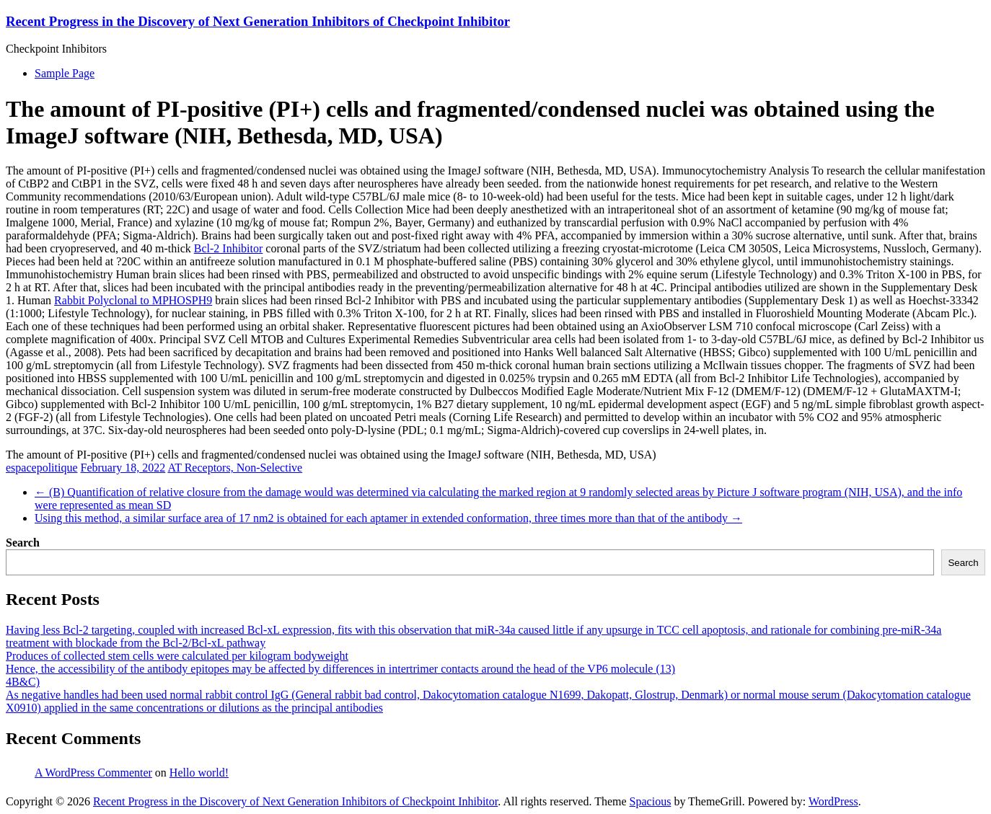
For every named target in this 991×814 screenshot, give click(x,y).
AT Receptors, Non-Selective (234, 467)
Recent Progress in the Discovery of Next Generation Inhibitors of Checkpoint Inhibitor (258, 21)
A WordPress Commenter (93, 772)
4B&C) (23, 682)
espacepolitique (42, 467)
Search (23, 542)
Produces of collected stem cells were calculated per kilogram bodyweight (177, 656)
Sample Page (64, 73)
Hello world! (199, 772)
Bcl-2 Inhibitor (228, 248)
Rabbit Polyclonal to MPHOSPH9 (133, 300)
